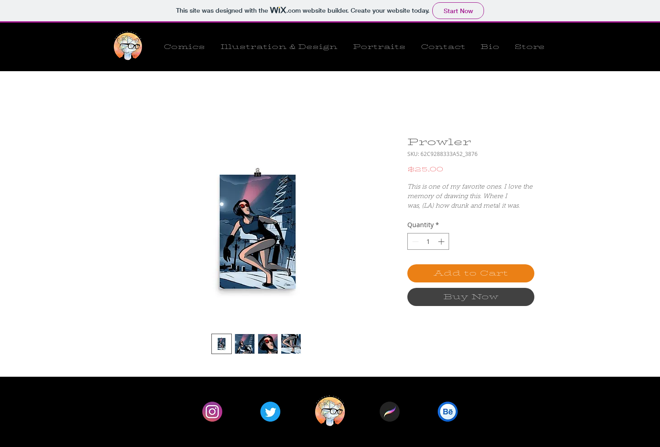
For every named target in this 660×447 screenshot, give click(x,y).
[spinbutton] (428, 241)
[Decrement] (414, 241)
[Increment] (442, 241)
